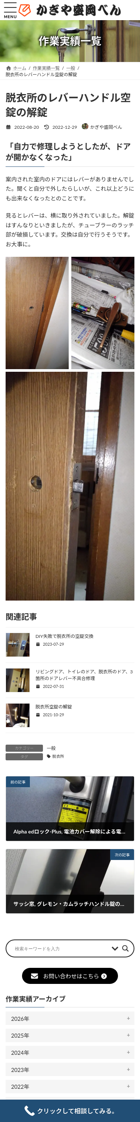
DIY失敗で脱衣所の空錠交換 (64, 636)
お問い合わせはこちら (69, 976)
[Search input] (61, 948)
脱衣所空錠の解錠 (53, 707)
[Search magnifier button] (125, 948)
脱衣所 (58, 756)
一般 (51, 748)
